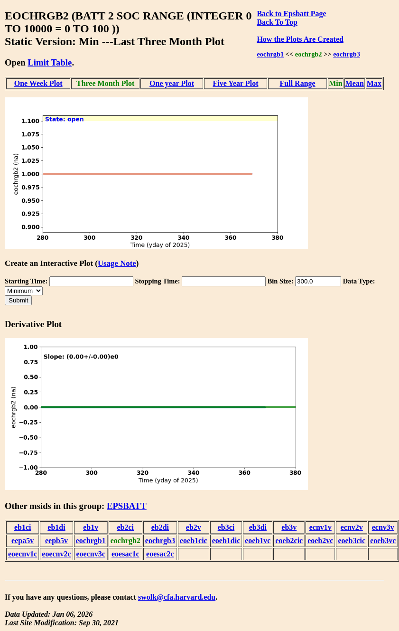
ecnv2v (352, 527)
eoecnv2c (56, 554)
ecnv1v (320, 527)
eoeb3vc (383, 541)
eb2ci (125, 527)
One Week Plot (38, 83)
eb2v (193, 527)
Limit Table (50, 62)
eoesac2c (160, 554)
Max (374, 83)
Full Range (297, 83)
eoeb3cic (351, 541)
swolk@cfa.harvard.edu (176, 597)
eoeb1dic (226, 541)
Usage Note (117, 263)
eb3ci (226, 527)
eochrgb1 (270, 54)
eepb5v (56, 541)
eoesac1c (125, 554)
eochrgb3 (346, 54)
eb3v (289, 527)
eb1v (90, 527)
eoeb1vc (257, 541)
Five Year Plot (236, 83)
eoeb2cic (289, 541)
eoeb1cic (193, 541)
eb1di (56, 527)
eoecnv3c (90, 554)
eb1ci (22, 527)
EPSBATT (127, 506)
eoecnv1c (22, 554)
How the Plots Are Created (300, 39)
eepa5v (22, 541)
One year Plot (171, 83)
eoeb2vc (320, 541)
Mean (354, 83)
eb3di (258, 527)
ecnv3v (383, 527)
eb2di (160, 527)
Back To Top (277, 22)
